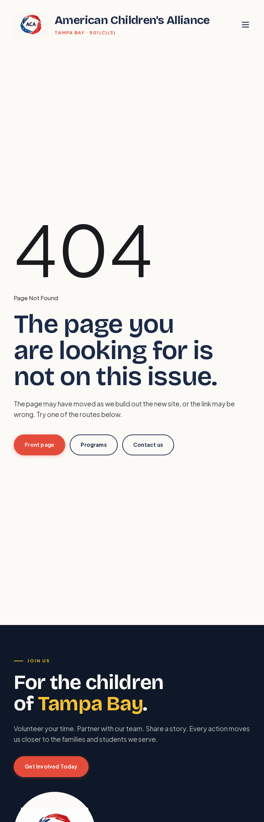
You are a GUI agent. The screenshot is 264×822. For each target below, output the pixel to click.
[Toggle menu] (245, 25)
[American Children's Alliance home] (112, 24)
